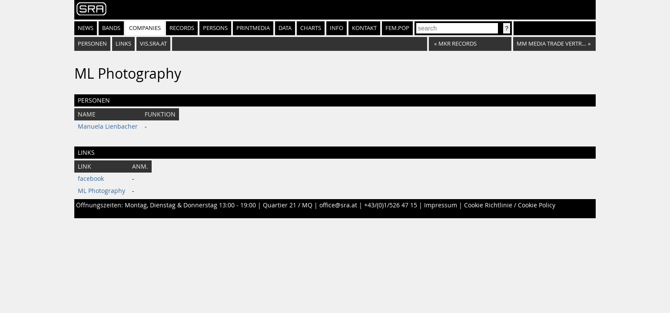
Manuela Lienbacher (108, 126)
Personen (92, 43)
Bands (111, 28)
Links (123, 43)
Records (181, 28)
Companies (145, 28)
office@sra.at (338, 205)
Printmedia (253, 28)
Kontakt (364, 28)
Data (285, 28)
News (85, 28)
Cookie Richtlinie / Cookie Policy (509, 205)
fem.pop (397, 28)
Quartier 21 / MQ (287, 205)
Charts (310, 28)
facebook (91, 179)
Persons (215, 28)
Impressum (440, 205)
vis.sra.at (153, 43)
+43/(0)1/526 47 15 (390, 205)
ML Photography (101, 191)
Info (336, 28)
